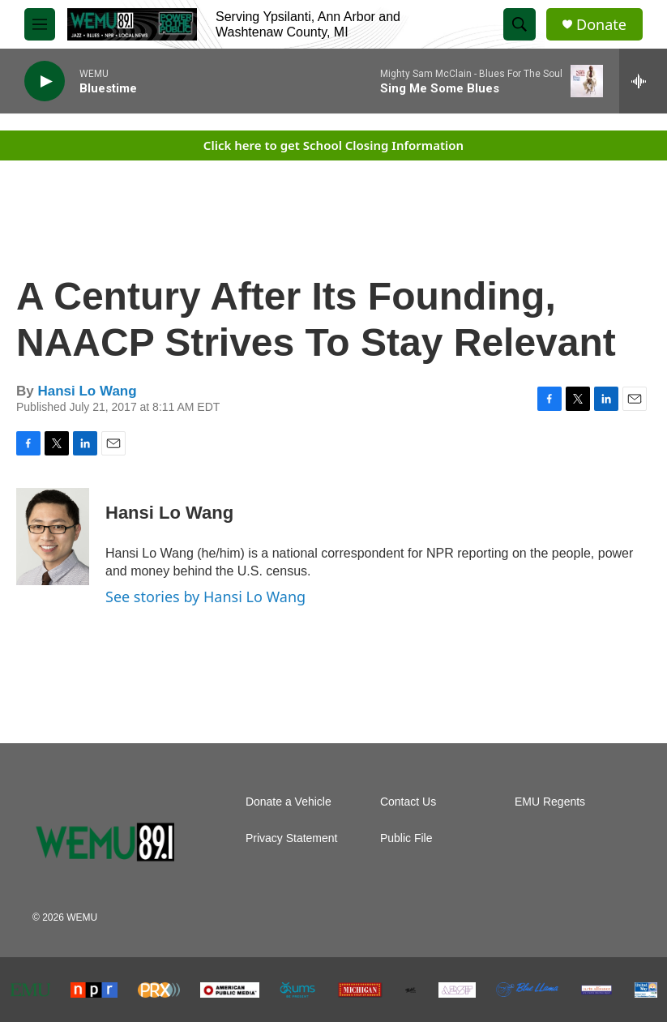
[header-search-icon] (519, 24)
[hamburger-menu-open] (39, 24)
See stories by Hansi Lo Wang (205, 596)
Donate (601, 24)
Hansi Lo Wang (86, 391)
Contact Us (408, 802)
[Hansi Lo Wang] (52, 536)
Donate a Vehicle (288, 802)
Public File (406, 838)
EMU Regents (550, 802)
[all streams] (643, 81)
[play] (45, 81)
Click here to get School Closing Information (333, 145)
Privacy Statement (292, 838)
